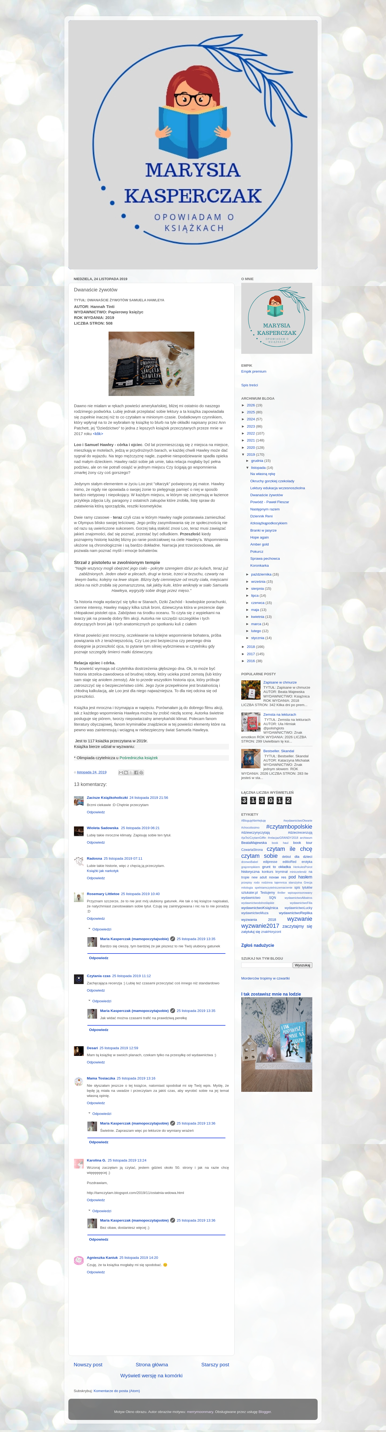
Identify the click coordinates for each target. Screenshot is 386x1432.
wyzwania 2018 (258, 920)
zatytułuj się (250, 932)
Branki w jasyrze (263, 530)
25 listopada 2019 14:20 (139, 1258)
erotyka (307, 862)
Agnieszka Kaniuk (102, 1258)
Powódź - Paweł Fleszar (269, 502)
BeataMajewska (254, 843)
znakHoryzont (271, 932)
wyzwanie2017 (260, 925)
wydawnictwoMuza (254, 913)
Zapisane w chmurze (280, 682)
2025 (251, 412)
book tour (302, 843)
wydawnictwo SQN (258, 898)
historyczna (250, 872)
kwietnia (258, 617)
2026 (251, 405)
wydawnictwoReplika (295, 913)
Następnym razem (265, 509)
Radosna (94, 858)
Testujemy (267, 893)
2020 (251, 448)
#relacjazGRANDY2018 (283, 837)
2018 (251, 647)
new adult (259, 877)
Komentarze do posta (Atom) (117, 1391)
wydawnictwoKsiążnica (259, 908)
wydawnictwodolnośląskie (257, 902)
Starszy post (215, 1364)
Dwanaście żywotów (266, 495)
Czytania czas (99, 976)
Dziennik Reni (261, 516)
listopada (259, 468)
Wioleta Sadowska (103, 828)
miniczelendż (298, 871)
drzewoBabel (249, 861)
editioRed (289, 862)
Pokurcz (256, 552)
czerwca (258, 603)
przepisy (246, 882)
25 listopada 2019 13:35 (196, 939)
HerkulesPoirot (302, 867)
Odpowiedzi (102, 929)
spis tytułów (303, 887)
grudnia (257, 461)
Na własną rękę (262, 474)
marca (256, 624)
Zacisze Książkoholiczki (107, 798)
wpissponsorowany (300, 892)
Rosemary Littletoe (103, 894)
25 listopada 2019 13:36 (196, 1123)
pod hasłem (300, 876)
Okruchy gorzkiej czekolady (272, 481)
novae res (277, 877)
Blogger (264, 1412)
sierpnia (258, 589)
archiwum (306, 837)
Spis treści (249, 385)
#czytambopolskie (289, 826)
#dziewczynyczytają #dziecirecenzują (276, 832)
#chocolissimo (250, 827)
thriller (281, 892)
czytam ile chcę (289, 848)
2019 (251, 454)
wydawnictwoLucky (298, 908)
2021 (251, 440)
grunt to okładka (276, 867)
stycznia (258, 638)
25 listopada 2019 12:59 (118, 1048)
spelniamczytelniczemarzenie (273, 887)
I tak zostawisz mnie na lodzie (271, 994)
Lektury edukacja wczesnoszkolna (277, 488)
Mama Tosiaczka (101, 1078)
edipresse (270, 862)
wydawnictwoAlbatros (298, 897)
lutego (256, 631)
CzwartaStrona (252, 850)
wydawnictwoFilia (301, 902)
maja (255, 610)
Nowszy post (88, 1364)
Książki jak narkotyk (103, 871)
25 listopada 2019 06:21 (140, 828)
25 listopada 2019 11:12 (131, 976)
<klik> (98, 434)
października (262, 574)
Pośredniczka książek (139, 758)
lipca (255, 595)
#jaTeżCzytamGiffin (253, 837)
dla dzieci (303, 857)
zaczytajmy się (297, 926)
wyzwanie (299, 918)
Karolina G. (96, 1160)
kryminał (282, 872)
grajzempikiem (250, 867)
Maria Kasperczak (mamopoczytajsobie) (134, 939)
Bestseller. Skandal (278, 751)
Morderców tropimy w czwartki (265, 978)
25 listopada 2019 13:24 (127, 1160)
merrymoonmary (200, 1412)
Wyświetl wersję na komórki (151, 1375)
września (258, 582)
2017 (251, 654)
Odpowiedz (96, 812)
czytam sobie (259, 855)
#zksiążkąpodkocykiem (268, 523)
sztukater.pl (249, 893)
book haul (280, 842)
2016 (251, 661)
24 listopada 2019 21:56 (148, 798)
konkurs (267, 872)
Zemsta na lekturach (279, 715)
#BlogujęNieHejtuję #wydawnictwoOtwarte (276, 820)
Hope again (259, 537)
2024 (251, 419)
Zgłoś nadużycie (257, 945)
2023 (251, 426)
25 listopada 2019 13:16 (136, 1078)
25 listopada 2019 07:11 (123, 858)
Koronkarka (259, 565)
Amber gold (259, 544)
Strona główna (152, 1364)
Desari (92, 1048)
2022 (251, 433)
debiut (286, 857)
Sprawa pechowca (265, 559)
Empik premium (253, 371)
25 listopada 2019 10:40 (140, 894)
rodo (257, 882)
